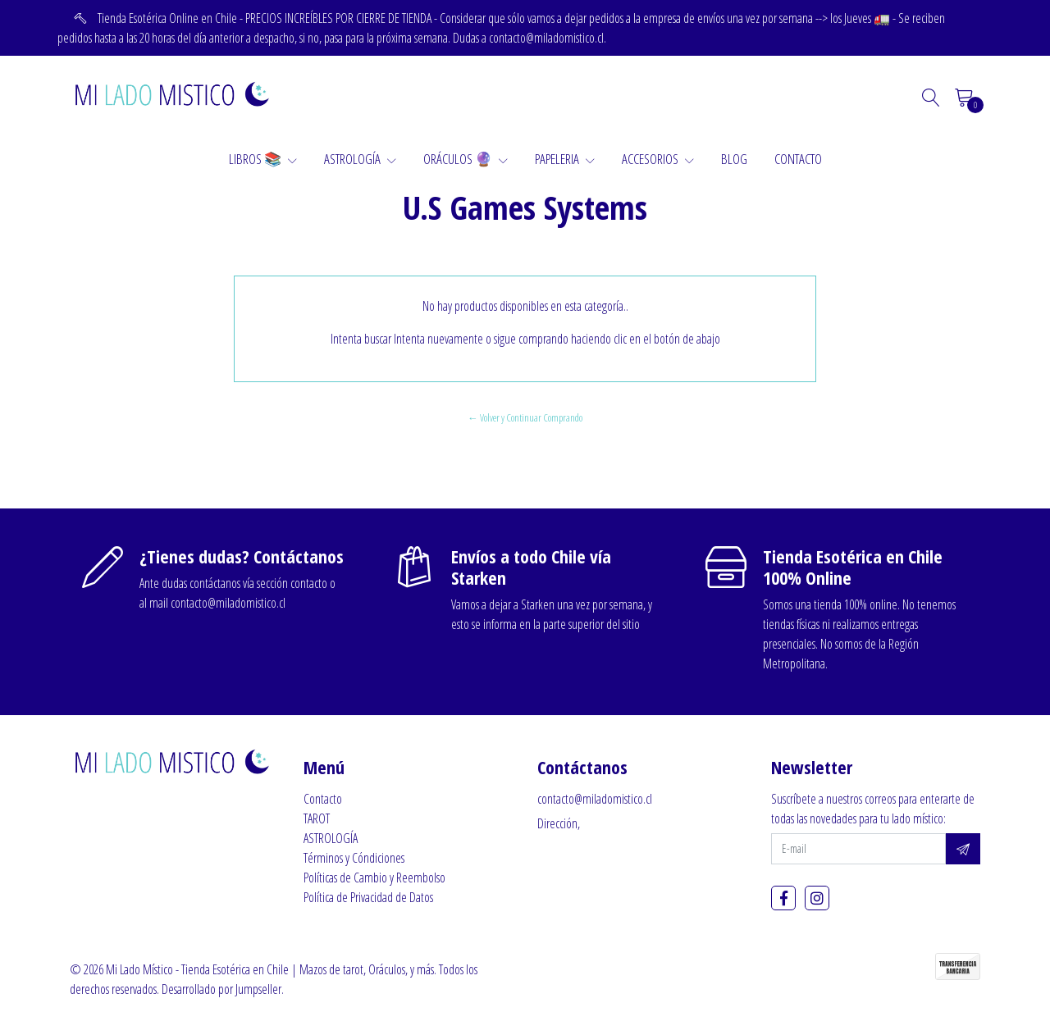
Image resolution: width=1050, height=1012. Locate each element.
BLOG (734, 158)
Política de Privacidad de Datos (368, 897)
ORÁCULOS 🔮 (465, 158)
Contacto (323, 799)
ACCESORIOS (658, 158)
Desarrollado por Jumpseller (221, 989)
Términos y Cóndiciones (354, 858)
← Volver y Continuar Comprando (525, 417)
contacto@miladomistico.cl (594, 799)
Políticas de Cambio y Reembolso (374, 877)
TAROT (317, 818)
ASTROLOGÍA (360, 158)
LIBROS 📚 (263, 158)
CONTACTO (798, 158)
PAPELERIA (565, 158)
